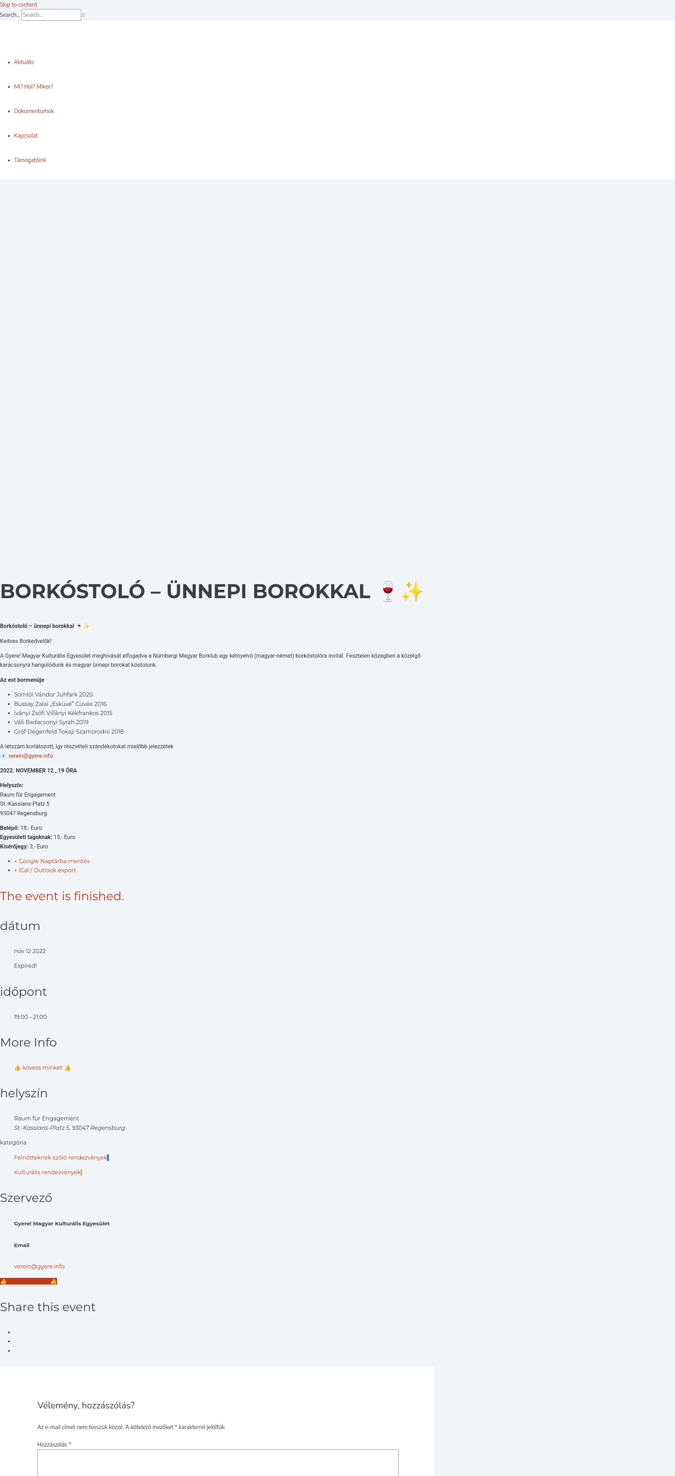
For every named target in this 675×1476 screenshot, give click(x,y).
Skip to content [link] (18, 4)
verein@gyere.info (30, 756)
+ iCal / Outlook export (45, 870)
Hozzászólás (54, 1444)
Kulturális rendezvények (48, 1172)
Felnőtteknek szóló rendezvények (61, 1157)
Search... (10, 14)
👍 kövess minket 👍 (42, 1067)
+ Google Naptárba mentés (52, 861)
